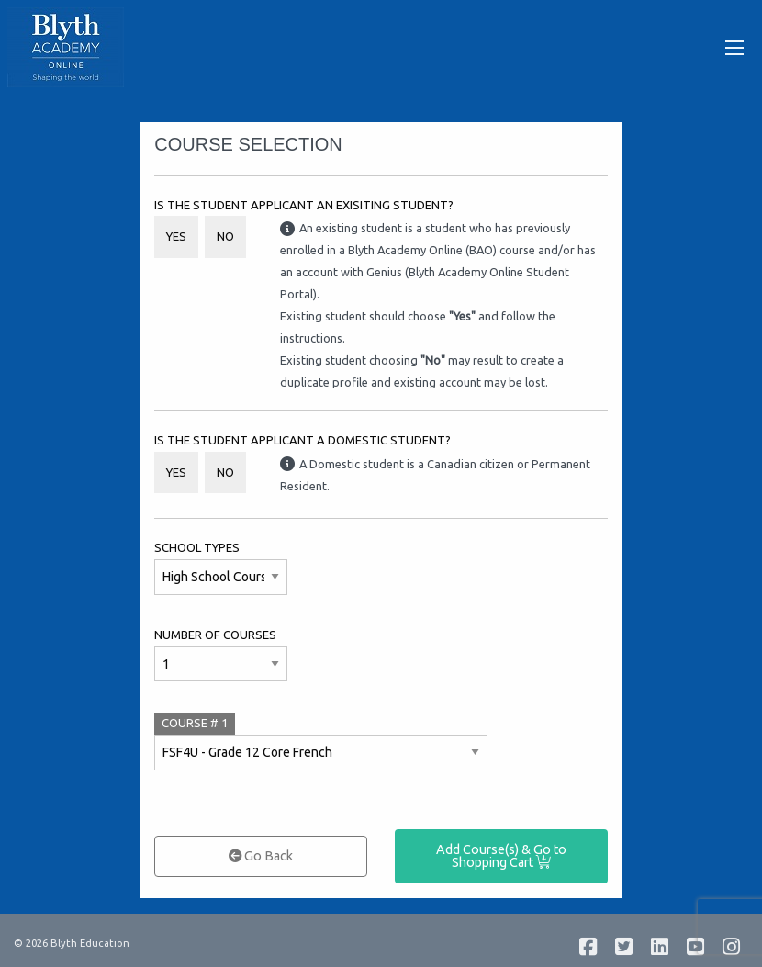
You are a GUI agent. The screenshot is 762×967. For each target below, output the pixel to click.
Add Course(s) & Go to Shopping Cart (501, 856)
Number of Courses (215, 634)
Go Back (261, 856)
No (225, 236)
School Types (197, 547)
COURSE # (195, 722)
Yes (176, 236)
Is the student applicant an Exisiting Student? (304, 204)
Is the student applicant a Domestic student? (302, 439)
